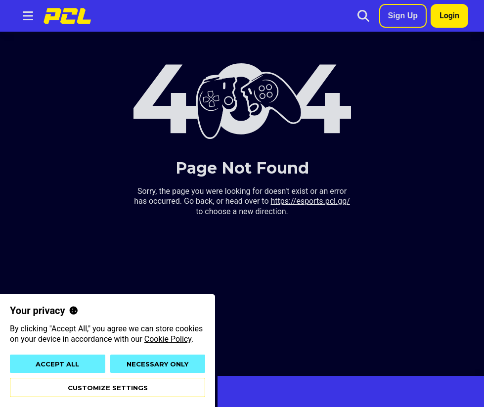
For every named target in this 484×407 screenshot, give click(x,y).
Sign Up (403, 15)
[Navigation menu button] (28, 16)
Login (449, 15)
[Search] (363, 16)
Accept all (57, 364)
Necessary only (157, 364)
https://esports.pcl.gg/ (310, 201)
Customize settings (108, 388)
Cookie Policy (167, 339)
